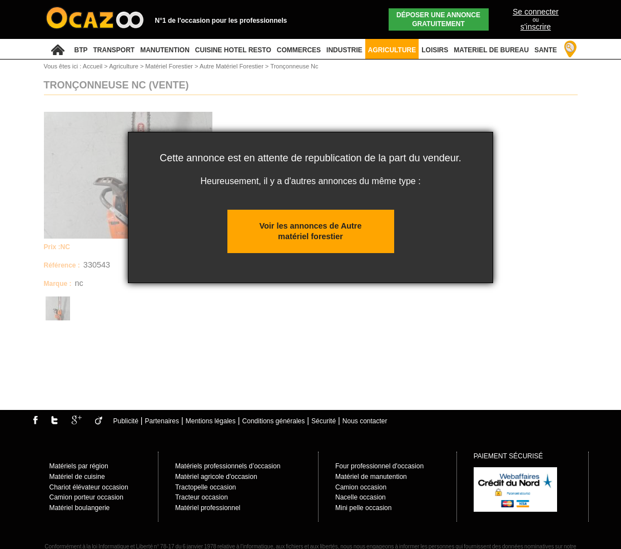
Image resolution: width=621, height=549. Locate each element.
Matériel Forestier (170, 66)
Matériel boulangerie (79, 508)
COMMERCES (299, 50)
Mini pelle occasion (363, 508)
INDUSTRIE (344, 50)
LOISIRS (434, 50)
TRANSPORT (114, 50)
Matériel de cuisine (77, 477)
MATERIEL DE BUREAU (491, 50)
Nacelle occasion (360, 497)
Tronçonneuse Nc (294, 66)
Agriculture (124, 66)
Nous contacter (364, 421)
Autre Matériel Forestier (232, 66)
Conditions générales (273, 421)
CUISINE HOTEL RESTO (233, 50)
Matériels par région (78, 466)
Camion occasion (360, 487)
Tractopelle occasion (205, 487)
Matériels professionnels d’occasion (227, 466)
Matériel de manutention (371, 477)
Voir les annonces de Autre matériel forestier (311, 231)
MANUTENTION (165, 50)
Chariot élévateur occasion (88, 487)
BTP (81, 50)
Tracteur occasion (201, 497)
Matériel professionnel (207, 508)
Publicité (125, 421)
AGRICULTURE (392, 50)
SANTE (545, 50)
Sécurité (323, 421)
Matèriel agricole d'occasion (216, 477)
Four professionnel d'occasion (379, 466)
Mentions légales (211, 421)
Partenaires (162, 421)
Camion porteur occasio (84, 497)
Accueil (92, 66)
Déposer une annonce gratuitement (438, 19)
